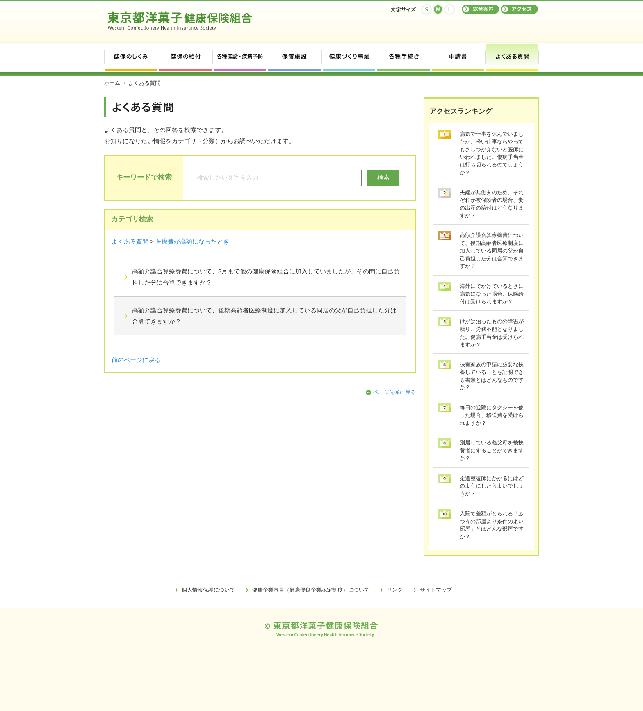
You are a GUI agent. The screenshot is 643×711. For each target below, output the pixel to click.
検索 (383, 177)
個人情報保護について (208, 590)
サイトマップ (436, 590)
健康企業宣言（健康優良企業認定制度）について (310, 590)
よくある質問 (130, 241)
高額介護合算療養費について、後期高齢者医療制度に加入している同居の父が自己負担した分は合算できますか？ (264, 316)
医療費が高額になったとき (192, 241)
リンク (395, 590)
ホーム (112, 83)
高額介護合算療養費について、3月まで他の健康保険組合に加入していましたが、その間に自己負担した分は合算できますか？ (266, 277)
